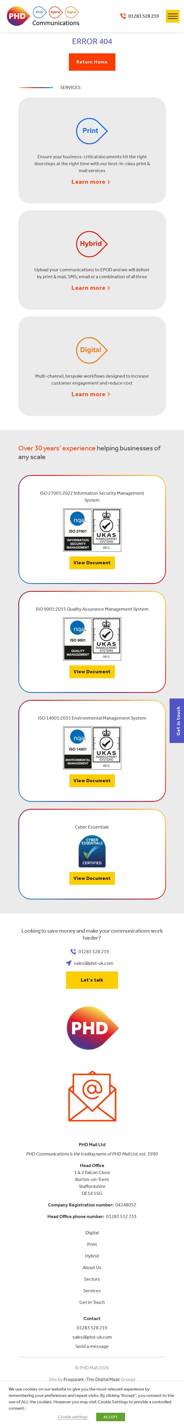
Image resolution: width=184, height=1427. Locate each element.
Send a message (92, 1346)
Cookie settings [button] (72, 1416)
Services (92, 1290)
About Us (92, 1267)
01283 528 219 (143, 16)
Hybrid (92, 1256)
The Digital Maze (103, 1379)
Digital (92, 1232)
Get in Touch (92, 1302)
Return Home (92, 62)
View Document (92, 562)
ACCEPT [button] (110, 1417)
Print (92, 1244)
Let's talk (92, 980)
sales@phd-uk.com (93, 963)
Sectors (92, 1279)
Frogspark (74, 1379)
